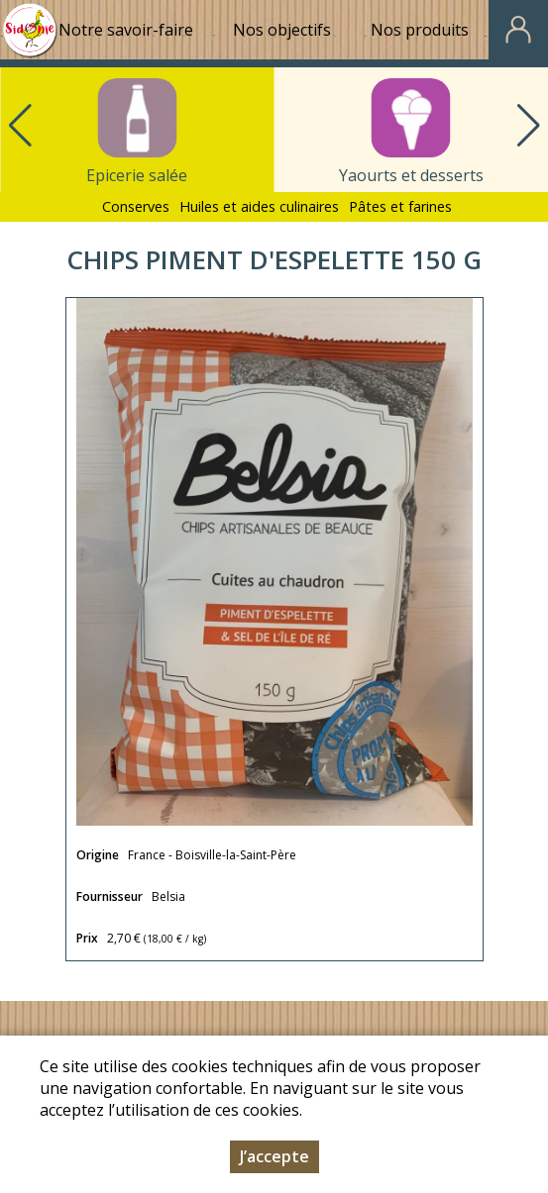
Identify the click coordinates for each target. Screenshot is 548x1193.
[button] (528, 125)
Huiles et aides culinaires (259, 206)
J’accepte (274, 1156)
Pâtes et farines (400, 206)
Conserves (135, 206)
